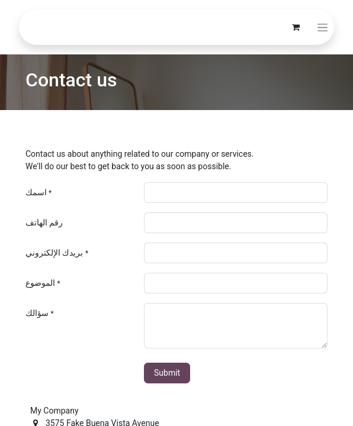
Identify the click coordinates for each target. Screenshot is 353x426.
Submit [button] (167, 372)
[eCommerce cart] (295, 27)
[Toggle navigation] (322, 27)
